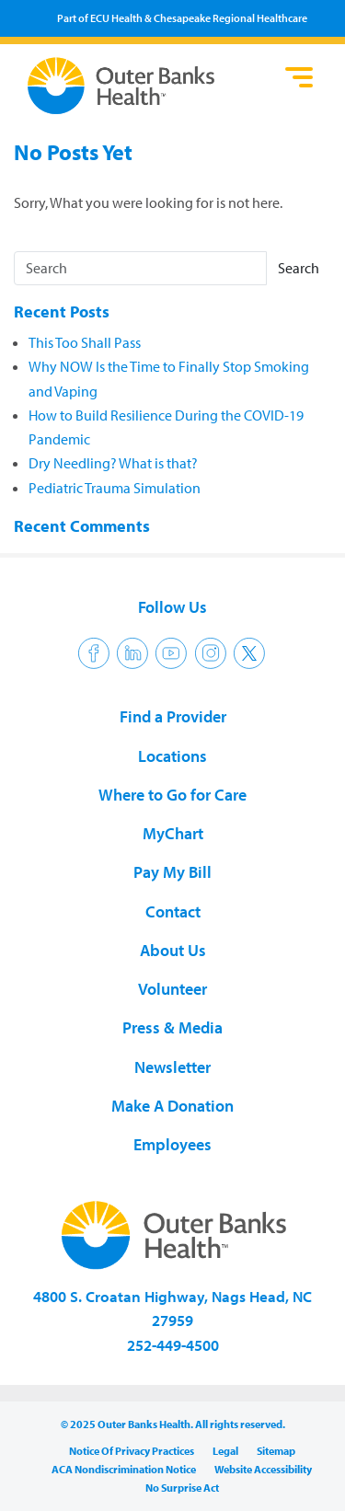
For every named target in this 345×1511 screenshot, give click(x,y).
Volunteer (172, 988)
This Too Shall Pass (85, 342)
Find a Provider (173, 716)
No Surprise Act (182, 1487)
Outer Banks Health (152, 85)
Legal (225, 1451)
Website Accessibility (263, 1469)
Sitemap (276, 1451)
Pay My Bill (172, 871)
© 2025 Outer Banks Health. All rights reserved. (173, 1424)
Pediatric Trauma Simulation (115, 488)
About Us (173, 950)
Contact (173, 911)
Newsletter (172, 1067)
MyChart (173, 833)
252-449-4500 (173, 1345)
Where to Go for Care (172, 794)
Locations (172, 756)
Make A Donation (172, 1105)
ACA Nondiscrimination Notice (124, 1469)
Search (298, 268)
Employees (172, 1144)
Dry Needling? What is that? (113, 463)
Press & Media (172, 1027)
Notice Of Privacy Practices (131, 1451)
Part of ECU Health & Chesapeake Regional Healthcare (182, 18)
